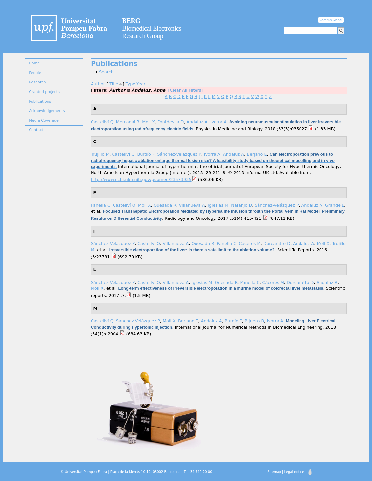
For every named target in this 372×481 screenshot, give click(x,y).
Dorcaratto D (276, 243)
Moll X (148, 121)
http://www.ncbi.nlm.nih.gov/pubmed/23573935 (141, 179)
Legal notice (294, 472)
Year (140, 83)
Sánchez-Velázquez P (179, 154)
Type (130, 83)
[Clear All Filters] (185, 90)
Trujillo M (100, 154)
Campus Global (331, 20)
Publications (40, 101)
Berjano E (257, 154)
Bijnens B (254, 320)
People (35, 73)
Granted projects (44, 92)
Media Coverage (44, 120)
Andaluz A (197, 121)
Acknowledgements (47, 111)
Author (98, 83)
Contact (36, 130)
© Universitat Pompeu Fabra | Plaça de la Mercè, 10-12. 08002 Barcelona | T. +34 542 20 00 (136, 472)
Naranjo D (241, 205)
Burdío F (146, 154)
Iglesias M (218, 205)
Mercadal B (127, 121)
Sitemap (274, 472)
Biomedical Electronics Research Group (151, 28)
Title (113, 83)
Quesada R (165, 205)
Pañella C (100, 205)
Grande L (334, 205)
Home (34, 63)
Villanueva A (192, 205)
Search (106, 71)
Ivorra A (218, 121)
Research (37, 82)
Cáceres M (249, 243)
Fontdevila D (170, 121)
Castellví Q (102, 121)
